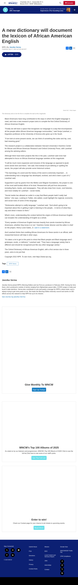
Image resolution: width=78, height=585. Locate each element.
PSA (30, 551)
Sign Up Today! (39, 389)
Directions (32, 555)
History (31, 560)
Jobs (46, 560)
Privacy (31, 564)
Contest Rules (33, 569)
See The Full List (39, 458)
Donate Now (64, 547)
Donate (70, 3)
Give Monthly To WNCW (39, 384)
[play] (5, 10)
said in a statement (41, 228)
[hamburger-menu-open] (5, 3)
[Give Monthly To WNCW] (39, 343)
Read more (39, 528)
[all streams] (75, 10)
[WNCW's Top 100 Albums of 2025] (39, 422)
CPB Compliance (65, 556)
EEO (46, 551)
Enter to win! (39, 519)
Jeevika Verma (15, 47)
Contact (47, 569)
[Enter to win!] (39, 490)
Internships (48, 565)
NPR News (12, 263)
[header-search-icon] (60, 3)
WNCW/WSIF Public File (66, 551)
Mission (47, 547)
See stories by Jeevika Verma (13, 297)
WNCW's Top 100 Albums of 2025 (39, 447)
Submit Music (33, 547)
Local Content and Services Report (50, 555)
